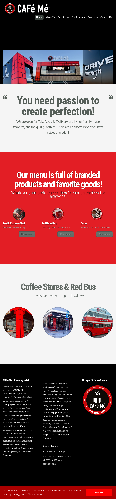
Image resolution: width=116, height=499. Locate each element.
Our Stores (63, 17)
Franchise (93, 17)
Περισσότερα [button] (35, 494)
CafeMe (15, 228)
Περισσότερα (26, 234)
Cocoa (84, 223)
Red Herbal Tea (49, 223)
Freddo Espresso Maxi (14, 223)
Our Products (78, 17)
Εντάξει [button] (99, 492)
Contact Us (106, 17)
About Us (50, 17)
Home (39, 17)
